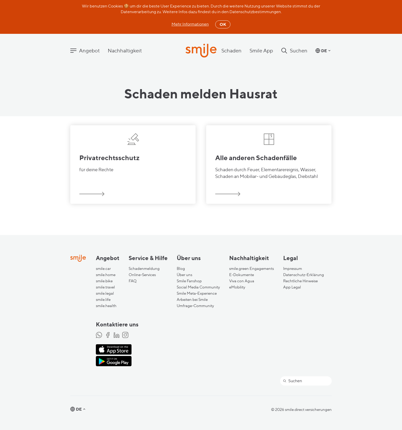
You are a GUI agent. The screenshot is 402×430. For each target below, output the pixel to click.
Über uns (184, 274)
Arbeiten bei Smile (192, 299)
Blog (181, 268)
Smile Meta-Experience (197, 293)
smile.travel (105, 287)
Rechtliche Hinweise (300, 281)
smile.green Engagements (251, 268)
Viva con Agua (241, 281)
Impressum (292, 268)
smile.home (105, 274)
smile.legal (105, 293)
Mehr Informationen (190, 24)
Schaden (231, 51)
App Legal (292, 287)
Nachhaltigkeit (125, 51)
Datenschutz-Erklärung (303, 274)
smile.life (103, 299)
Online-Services (142, 274)
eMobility (237, 287)
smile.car (103, 268)
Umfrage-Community (195, 305)
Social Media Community (198, 287)
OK (223, 24)
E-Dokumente (241, 274)
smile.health (106, 305)
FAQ (133, 281)
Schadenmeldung (144, 268)
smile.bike (104, 281)
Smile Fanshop (189, 281)
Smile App (261, 51)
